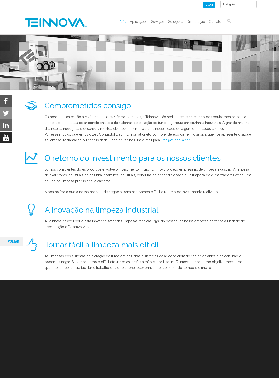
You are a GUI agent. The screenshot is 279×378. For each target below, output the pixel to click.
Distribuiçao (196, 22)
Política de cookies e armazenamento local (59, 345)
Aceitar (178, 367)
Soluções (175, 22)
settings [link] (24, 373)
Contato (215, 22)
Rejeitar (206, 367)
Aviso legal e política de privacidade (53, 339)
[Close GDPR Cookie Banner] (256, 366)
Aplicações (138, 22)
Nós (123, 22)
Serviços (157, 22)
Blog (209, 4)
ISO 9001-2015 (36, 351)
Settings (236, 367)
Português (229, 4)
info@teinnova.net (176, 140)
